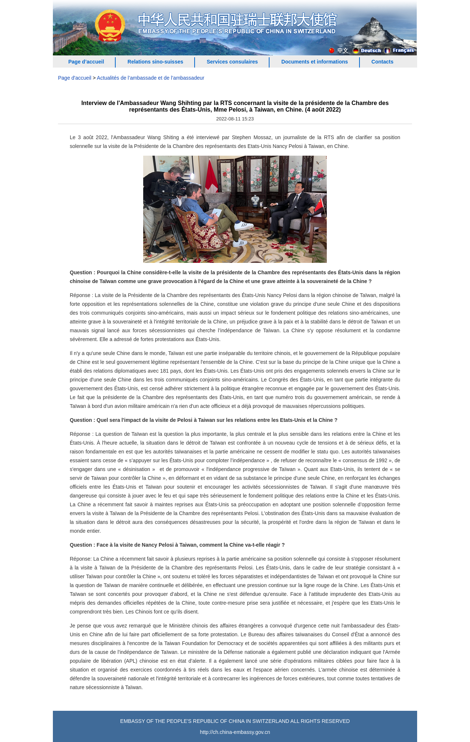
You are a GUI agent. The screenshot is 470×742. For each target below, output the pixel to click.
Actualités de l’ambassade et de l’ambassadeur (151, 78)
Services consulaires (232, 62)
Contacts (383, 62)
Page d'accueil (74, 78)
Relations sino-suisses (155, 62)
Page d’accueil (86, 62)
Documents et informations (314, 62)
